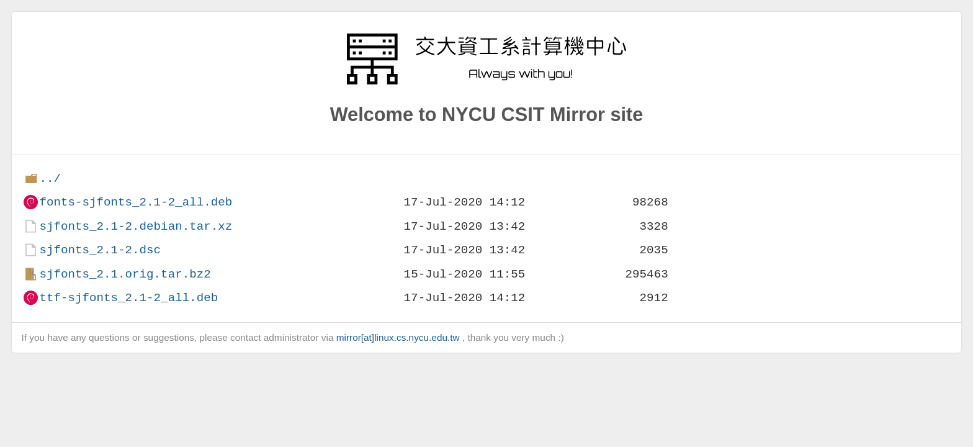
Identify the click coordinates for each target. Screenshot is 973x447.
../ (50, 178)
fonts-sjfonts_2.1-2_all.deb (135, 202)
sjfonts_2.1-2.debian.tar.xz (135, 226)
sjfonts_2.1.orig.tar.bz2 (124, 274)
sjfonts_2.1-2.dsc (100, 250)
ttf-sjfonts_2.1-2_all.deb (128, 297)
